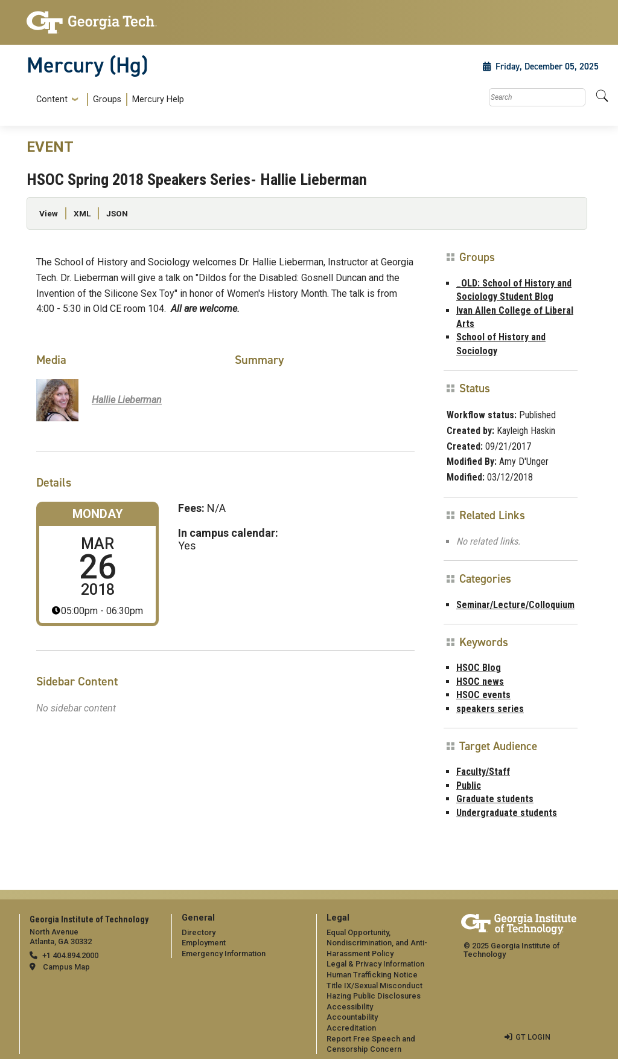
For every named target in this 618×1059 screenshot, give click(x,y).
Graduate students (495, 799)
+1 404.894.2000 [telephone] (70, 955)
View (48, 213)
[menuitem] (108, 99)
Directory (198, 932)
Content (52, 100)
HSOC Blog (478, 667)
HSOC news (480, 681)
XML (82, 213)
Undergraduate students (506, 812)
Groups (107, 99)
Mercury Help (158, 99)
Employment (204, 942)
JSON (117, 213)
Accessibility (350, 1006)
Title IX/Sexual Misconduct (374, 985)
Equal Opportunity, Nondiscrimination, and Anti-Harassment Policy (377, 943)
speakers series (490, 708)
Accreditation (351, 1027)
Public (468, 785)
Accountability (352, 1017)
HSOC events (483, 695)
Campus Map (66, 966)
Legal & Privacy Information (375, 963)
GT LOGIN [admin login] (532, 1036)
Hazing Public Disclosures (374, 995)
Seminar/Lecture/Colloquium (515, 604)
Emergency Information (224, 953)
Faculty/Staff (483, 771)
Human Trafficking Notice (372, 974)
